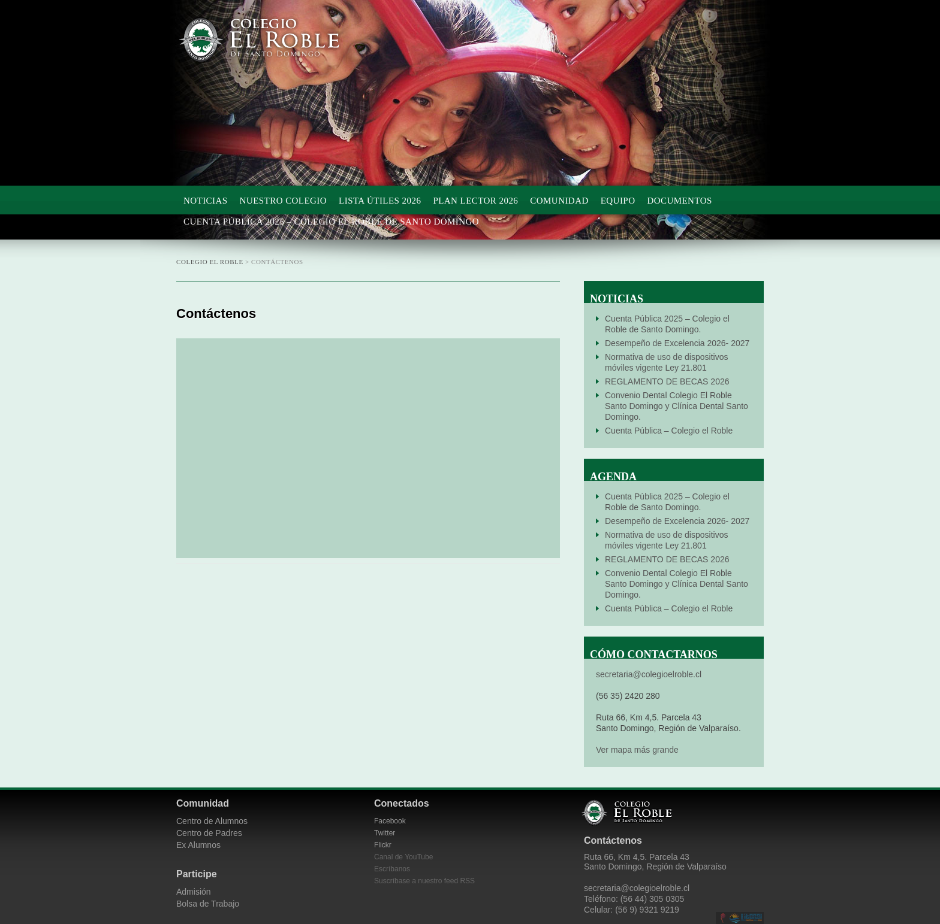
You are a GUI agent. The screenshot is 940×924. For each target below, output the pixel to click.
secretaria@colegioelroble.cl (648, 674)
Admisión (193, 891)
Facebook (390, 821)
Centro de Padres (209, 833)
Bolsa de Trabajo (207, 903)
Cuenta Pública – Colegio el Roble (669, 430)
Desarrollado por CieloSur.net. (723, 918)
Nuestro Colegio (283, 200)
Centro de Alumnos (212, 821)
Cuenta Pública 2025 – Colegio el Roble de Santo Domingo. (667, 324)
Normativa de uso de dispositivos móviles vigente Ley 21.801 (666, 362)
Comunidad (559, 200)
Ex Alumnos (198, 845)
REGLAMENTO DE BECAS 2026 (667, 381)
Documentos (679, 200)
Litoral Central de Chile (745, 918)
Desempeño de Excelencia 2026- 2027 (677, 343)
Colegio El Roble (271, 40)
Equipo (618, 200)
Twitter (384, 833)
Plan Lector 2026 (475, 200)
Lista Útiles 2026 (380, 200)
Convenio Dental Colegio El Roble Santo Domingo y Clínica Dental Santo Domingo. (676, 406)
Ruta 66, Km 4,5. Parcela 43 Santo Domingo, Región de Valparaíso (655, 861)
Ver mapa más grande (637, 750)
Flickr (382, 845)
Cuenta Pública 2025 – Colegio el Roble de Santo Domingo (331, 221)
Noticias (205, 200)
